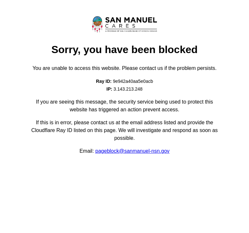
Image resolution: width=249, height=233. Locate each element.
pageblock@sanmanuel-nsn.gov (132, 151)
